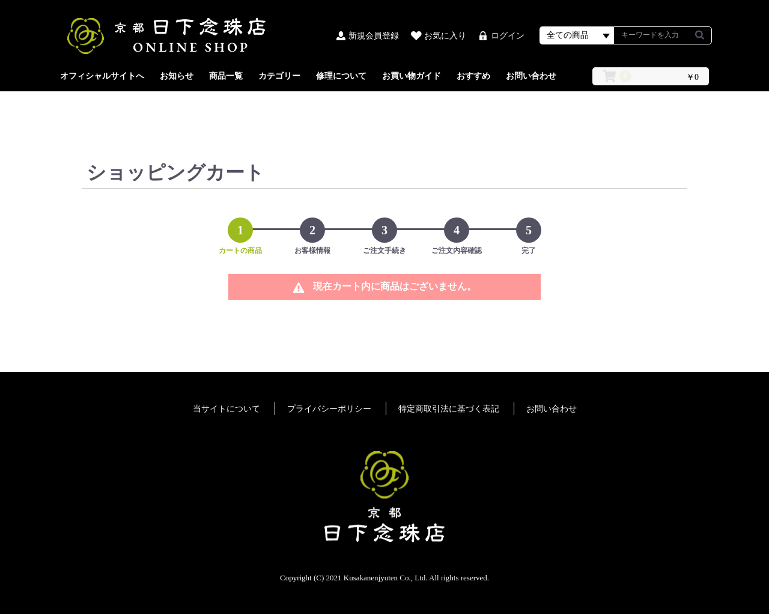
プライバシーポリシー (329, 408)
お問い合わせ (531, 76)
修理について (341, 76)
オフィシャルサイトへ (102, 76)
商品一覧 (226, 76)
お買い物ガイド (411, 76)
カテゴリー (279, 76)
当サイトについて (226, 408)
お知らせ (176, 76)
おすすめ (473, 76)
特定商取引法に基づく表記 (448, 408)
